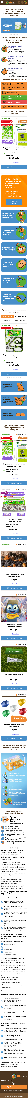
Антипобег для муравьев (14, 674)
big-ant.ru (14, 1095)
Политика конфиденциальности (14, 1090)
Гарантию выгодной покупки (15, 46)
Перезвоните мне (15, 1086)
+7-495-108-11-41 (7, 1080)
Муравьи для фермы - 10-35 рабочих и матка (14, 575)
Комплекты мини (20, 316)
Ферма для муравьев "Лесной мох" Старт (14, 356)
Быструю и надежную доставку (15, 57)
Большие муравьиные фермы (15, 84)
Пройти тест (14, 202)
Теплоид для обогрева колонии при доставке (14, 625)
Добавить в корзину (15, 167)
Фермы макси (7, 320)
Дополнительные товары (16, 106)
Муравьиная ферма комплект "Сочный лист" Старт (14, 149)
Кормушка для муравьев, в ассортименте (14, 725)
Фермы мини (7, 316)
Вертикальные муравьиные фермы (14, 93)
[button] (11, 34)
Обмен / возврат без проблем (15, 69)
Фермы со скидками (14, 102)
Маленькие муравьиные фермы (16, 88)
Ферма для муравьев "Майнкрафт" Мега (14, 520)
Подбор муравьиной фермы (14, 97)
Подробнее (15, 162)
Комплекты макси (20, 320)
